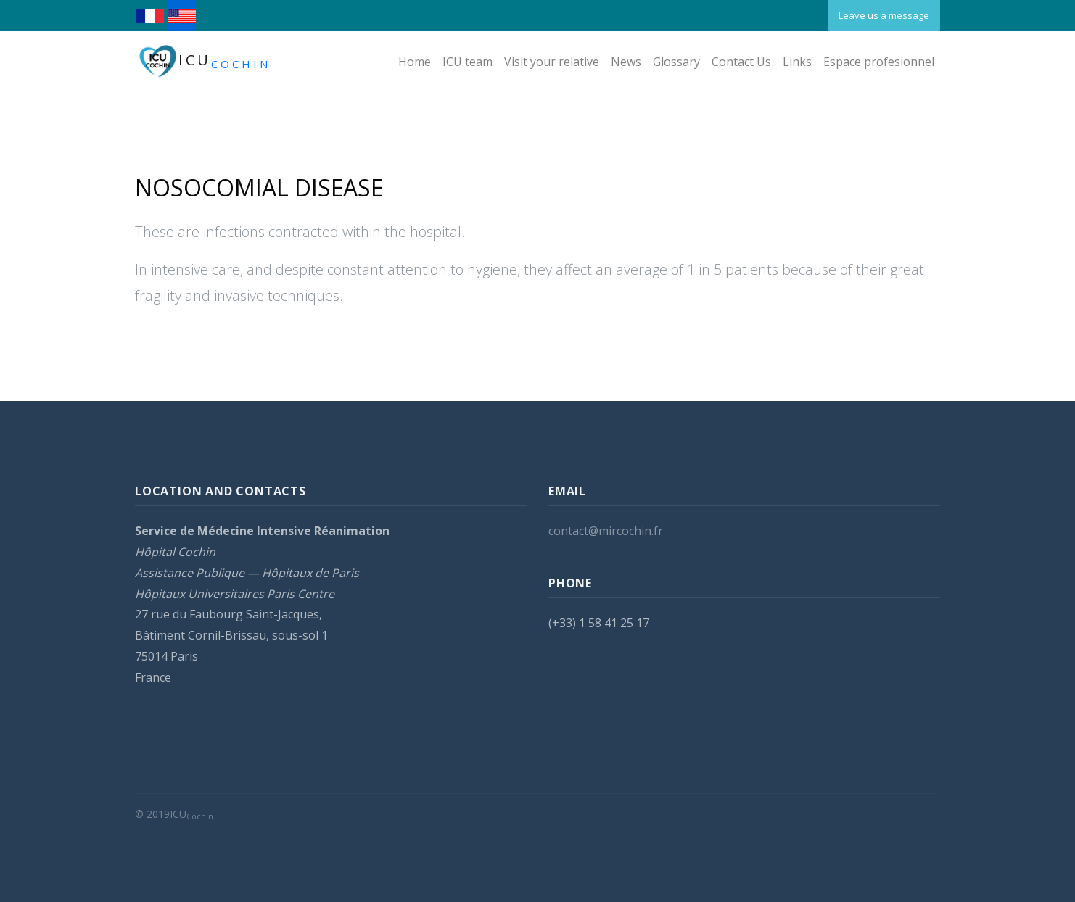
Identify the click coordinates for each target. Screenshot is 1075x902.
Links (797, 62)
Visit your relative (551, 62)
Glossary (676, 62)
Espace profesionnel (878, 62)
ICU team (467, 62)
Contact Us (741, 62)
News (626, 62)
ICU (203, 61)
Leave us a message (884, 15)
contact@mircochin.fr (605, 532)
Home (414, 62)
